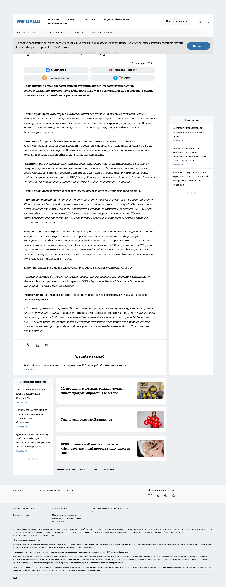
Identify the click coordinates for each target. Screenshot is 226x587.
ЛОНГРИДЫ (18, 490)
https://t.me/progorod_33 (71, 559)
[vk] (28, 345)
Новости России (58, 23)
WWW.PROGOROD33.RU (39, 529)
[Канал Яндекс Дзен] (173, 495)
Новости (53, 19)
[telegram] (47, 345)
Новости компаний (21, 515)
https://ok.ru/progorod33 (48, 559)
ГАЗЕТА (69, 490)
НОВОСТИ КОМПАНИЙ (50, 490)
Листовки (89, 19)
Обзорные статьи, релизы (24, 508)
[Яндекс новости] (122, 70)
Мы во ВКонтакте (102, 32)
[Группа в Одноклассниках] (56, 78)
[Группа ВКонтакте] (56, 70)
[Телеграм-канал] (122, 78)
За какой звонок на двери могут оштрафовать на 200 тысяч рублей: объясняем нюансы (89, 367)
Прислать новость (176, 21)
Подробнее (95, 570)
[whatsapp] (38, 345)
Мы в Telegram (54, 32)
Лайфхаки (77, 32)
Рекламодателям (26, 32)
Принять (198, 45)
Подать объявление (116, 19)
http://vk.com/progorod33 (24, 559)
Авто (71, 19)
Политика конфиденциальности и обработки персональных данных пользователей (67, 518)
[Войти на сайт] (207, 21)
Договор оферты (59, 508)
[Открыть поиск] (199, 21)
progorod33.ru (106, 552)
